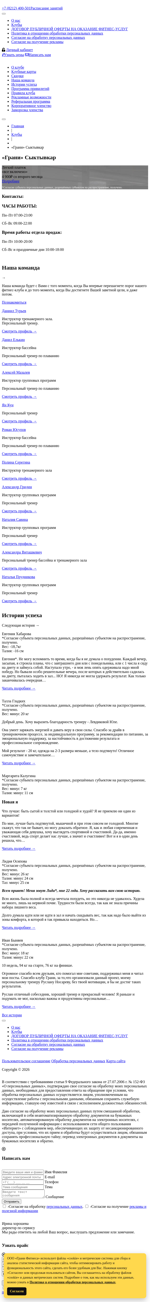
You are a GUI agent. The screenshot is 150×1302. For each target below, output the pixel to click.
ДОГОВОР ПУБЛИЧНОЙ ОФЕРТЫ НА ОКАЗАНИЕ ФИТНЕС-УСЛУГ (69, 29)
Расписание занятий (46, 8)
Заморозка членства (27, 110)
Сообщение (59, 1198)
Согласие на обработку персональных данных (48, 37)
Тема (48, 1187)
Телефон (51, 1182)
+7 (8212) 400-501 (16, 8)
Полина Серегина (16, 462)
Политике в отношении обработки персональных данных (73, 1282)
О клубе (17, 67)
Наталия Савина (15, 520)
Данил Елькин (13, 340)
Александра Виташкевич (22, 552)
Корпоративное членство (31, 106)
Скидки (17, 76)
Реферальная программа (30, 101)
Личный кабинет (19, 50)
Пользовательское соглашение (26, 1061)
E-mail (50, 1177)
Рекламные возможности (31, 97)
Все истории (12, 1015)
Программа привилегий (30, 89)
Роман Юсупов (14, 430)
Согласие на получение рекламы (37, 42)
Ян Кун (7, 405)
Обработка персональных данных (78, 1061)
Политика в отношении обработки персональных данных (57, 33)
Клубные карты (23, 72)
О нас (15, 20)
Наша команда (22, 80)
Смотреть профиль (19, 331)
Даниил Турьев (14, 311)
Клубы (16, 25)
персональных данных (64, 1208)
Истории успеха (24, 84)
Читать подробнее (18, 688)
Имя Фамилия (56, 1172)
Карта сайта (115, 1061)
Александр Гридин (17, 487)
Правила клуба (23, 93)
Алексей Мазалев (16, 372)
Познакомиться (14, 302)
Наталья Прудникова (18, 577)
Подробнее (10, 181)
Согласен (17, 1291)
